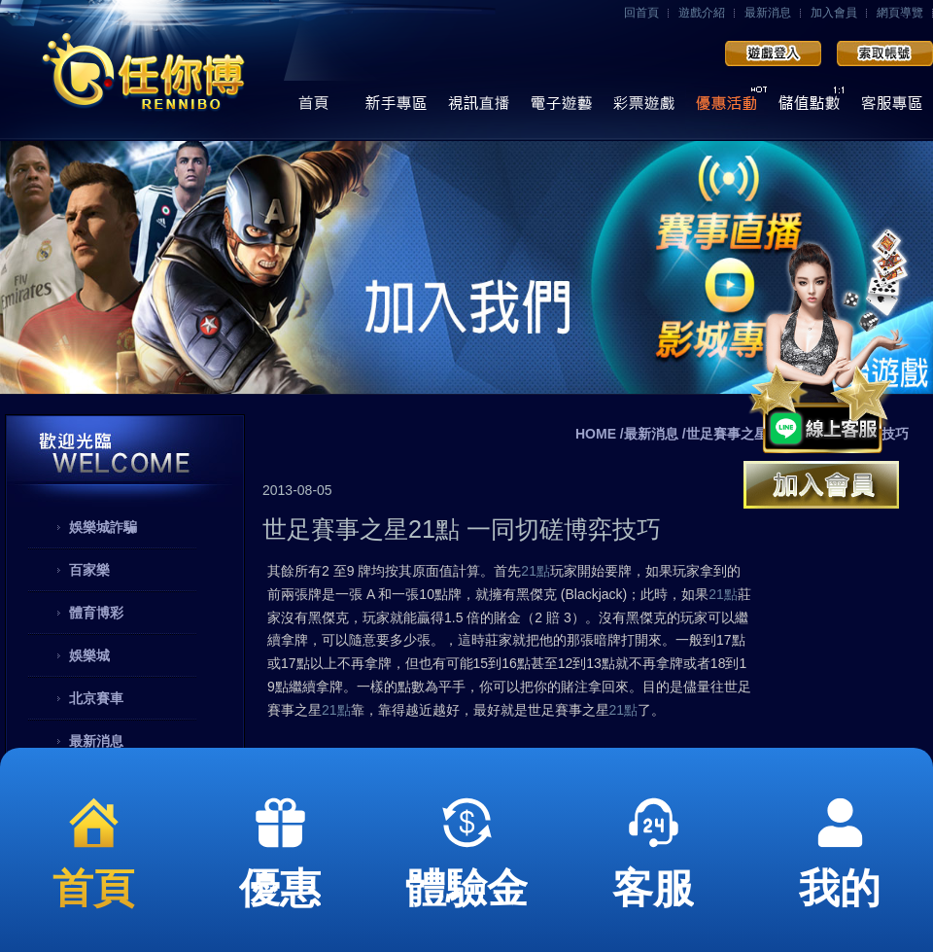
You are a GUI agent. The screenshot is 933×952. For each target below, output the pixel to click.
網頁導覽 (900, 12)
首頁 (313, 108)
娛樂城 (89, 655)
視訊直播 (478, 108)
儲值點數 (809, 108)
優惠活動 (726, 108)
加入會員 (834, 12)
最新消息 (767, 12)
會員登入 (773, 54)
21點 (535, 571)
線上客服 (891, 108)
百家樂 (89, 570)
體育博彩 (96, 612)
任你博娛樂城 (143, 70)
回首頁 (641, 12)
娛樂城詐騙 (103, 527)
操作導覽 (396, 108)
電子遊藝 (561, 108)
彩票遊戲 (644, 108)
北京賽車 (96, 698)
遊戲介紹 (701, 12)
